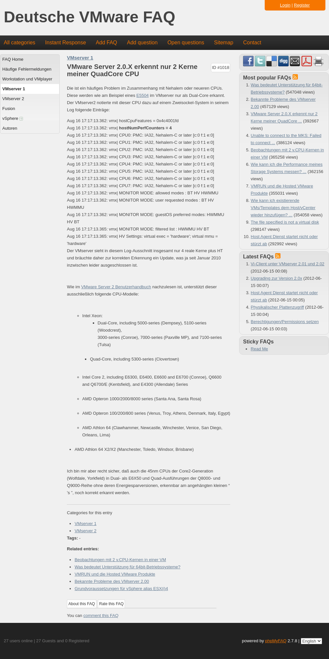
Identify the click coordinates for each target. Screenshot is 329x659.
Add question (142, 42)
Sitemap (223, 42)
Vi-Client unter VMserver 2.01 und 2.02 (287, 263)
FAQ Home (12, 59)
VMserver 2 (13, 98)
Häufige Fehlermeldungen (26, 69)
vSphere (12, 118)
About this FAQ (82, 604)
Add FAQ (106, 42)
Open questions (185, 42)
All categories (19, 42)
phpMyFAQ (275, 640)
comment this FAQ (100, 615)
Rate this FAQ (111, 604)
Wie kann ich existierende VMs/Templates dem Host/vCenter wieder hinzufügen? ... (283, 207)
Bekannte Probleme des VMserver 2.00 (111, 581)
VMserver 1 (13, 88)
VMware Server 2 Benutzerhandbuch (116, 286)
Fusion (8, 108)
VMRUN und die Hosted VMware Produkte (114, 574)
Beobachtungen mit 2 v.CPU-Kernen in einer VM (120, 559)
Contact (252, 42)
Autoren (9, 128)
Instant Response (65, 42)
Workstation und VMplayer (27, 79)
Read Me (259, 348)
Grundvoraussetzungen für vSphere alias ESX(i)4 (121, 588)
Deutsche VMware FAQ (89, 17)
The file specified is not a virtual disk (285, 222)
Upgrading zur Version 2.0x (276, 278)
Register (302, 5)
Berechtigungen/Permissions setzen (285, 321)
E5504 (142, 95)
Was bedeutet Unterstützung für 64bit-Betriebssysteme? (127, 566)
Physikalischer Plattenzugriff (277, 307)
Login (285, 5)
